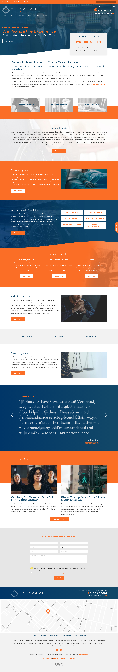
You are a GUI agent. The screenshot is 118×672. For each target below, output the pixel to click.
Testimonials (31, 15)
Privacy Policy (60, 573)
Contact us (94, 84)
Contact (45, 15)
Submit (59, 578)
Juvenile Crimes (91, 336)
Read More (59, 151)
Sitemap (72, 658)
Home (4, 15)
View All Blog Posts (59, 519)
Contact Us (9, 41)
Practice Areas (21, 15)
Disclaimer (51, 573)
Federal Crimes (26, 336)
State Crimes (59, 336)
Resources (64, 658)
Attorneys (11, 15)
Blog (38, 15)
